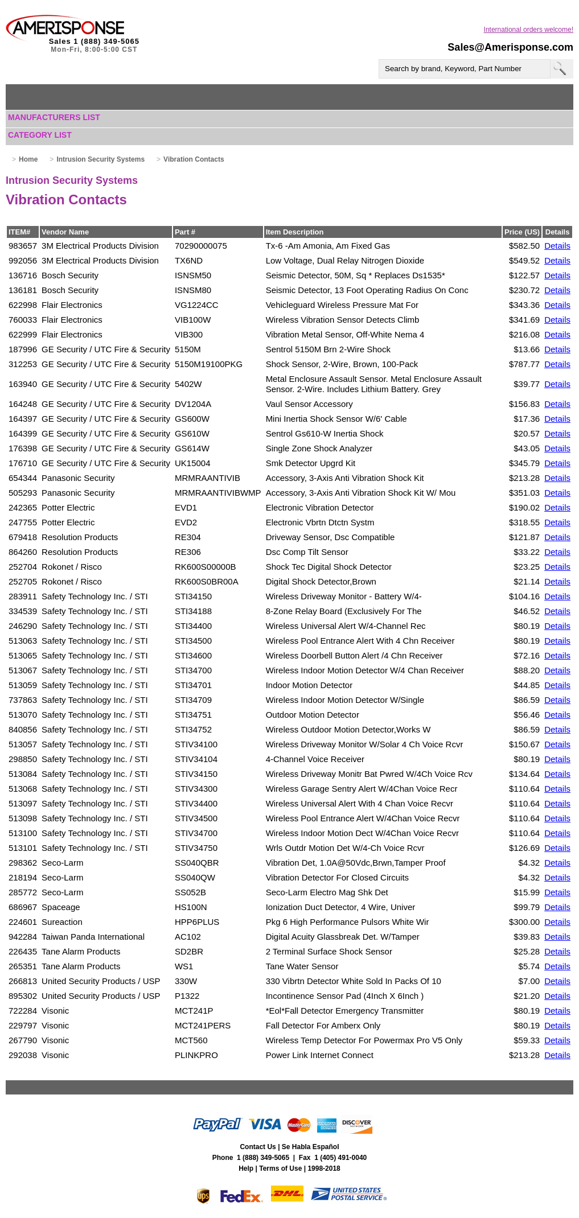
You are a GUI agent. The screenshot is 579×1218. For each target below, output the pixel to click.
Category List (40, 134)
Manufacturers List (54, 117)
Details (557, 245)
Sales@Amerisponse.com (510, 47)
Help (246, 1168)
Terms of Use (280, 1168)
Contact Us (258, 1147)
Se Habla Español (310, 1147)
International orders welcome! (528, 30)
